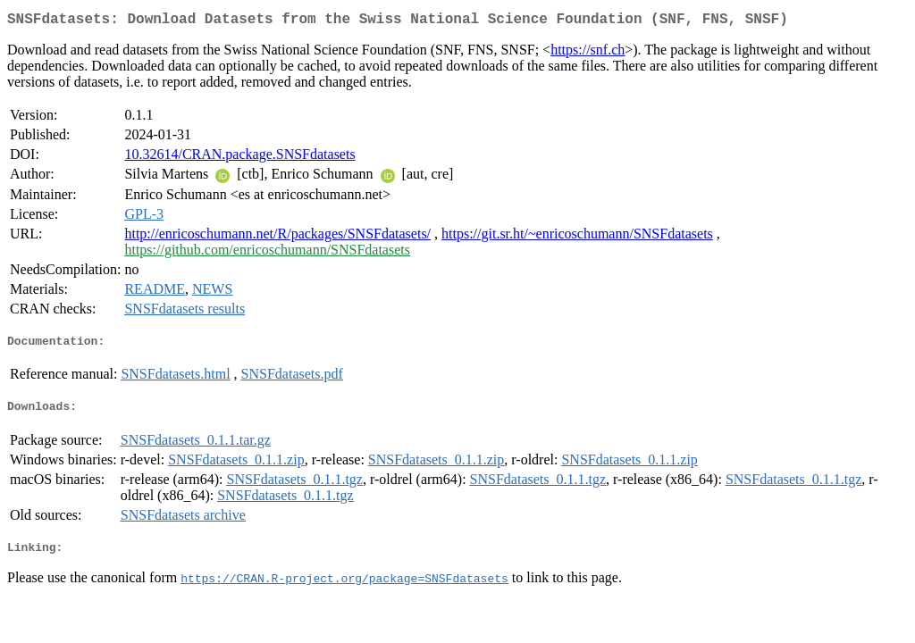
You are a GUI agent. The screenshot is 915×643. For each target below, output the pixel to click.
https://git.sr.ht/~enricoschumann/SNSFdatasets (577, 237)
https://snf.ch (587, 53)
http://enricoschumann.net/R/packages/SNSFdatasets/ (277, 237)
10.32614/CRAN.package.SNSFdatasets (239, 157)
